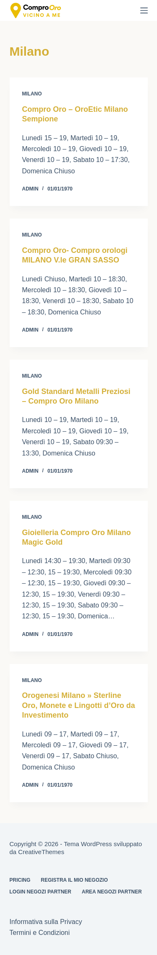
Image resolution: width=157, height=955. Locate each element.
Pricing (20, 880)
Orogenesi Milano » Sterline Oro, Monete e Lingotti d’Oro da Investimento (78, 705)
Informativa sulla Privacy (46, 921)
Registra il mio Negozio (74, 880)
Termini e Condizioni (40, 932)
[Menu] (144, 10)
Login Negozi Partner (41, 892)
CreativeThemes (41, 851)
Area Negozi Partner (112, 892)
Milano (32, 94)
